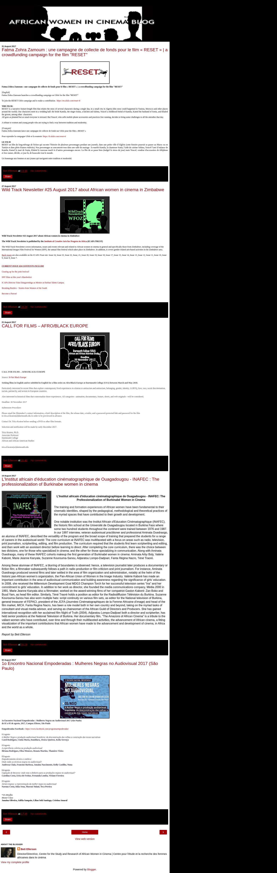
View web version (85, 838)
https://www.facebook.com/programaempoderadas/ (47, 729)
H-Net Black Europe (17, 377)
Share (8, 176)
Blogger (91, 869)
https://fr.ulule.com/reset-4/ (54, 136)
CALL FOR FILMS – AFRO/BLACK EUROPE (45, 325)
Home (85, 832)
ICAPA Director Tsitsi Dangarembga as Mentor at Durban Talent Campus (33, 282)
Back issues (7, 255)
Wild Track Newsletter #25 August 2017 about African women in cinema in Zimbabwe (83, 189)
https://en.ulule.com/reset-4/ (69, 100)
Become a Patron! (9, 293)
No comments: (39, 170)
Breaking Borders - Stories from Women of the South (24, 288)
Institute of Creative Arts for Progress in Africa (65, 241)
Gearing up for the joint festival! (15, 271)
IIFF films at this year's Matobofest (17, 277)
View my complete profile (15, 862)
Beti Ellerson (28, 849)
